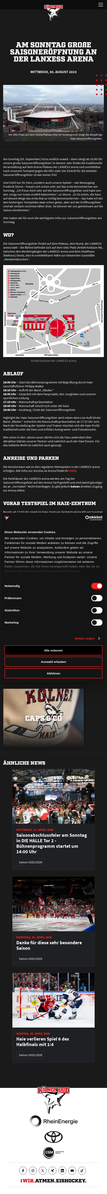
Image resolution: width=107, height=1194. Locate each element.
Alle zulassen (53, 650)
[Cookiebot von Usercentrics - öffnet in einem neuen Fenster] (85, 518)
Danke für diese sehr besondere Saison (49, 945)
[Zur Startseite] (53, 12)
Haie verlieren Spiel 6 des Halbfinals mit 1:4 (42, 1041)
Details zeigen (84, 638)
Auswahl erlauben (53, 661)
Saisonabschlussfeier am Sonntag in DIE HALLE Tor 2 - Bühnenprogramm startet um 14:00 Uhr (51, 843)
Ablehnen (53, 673)
